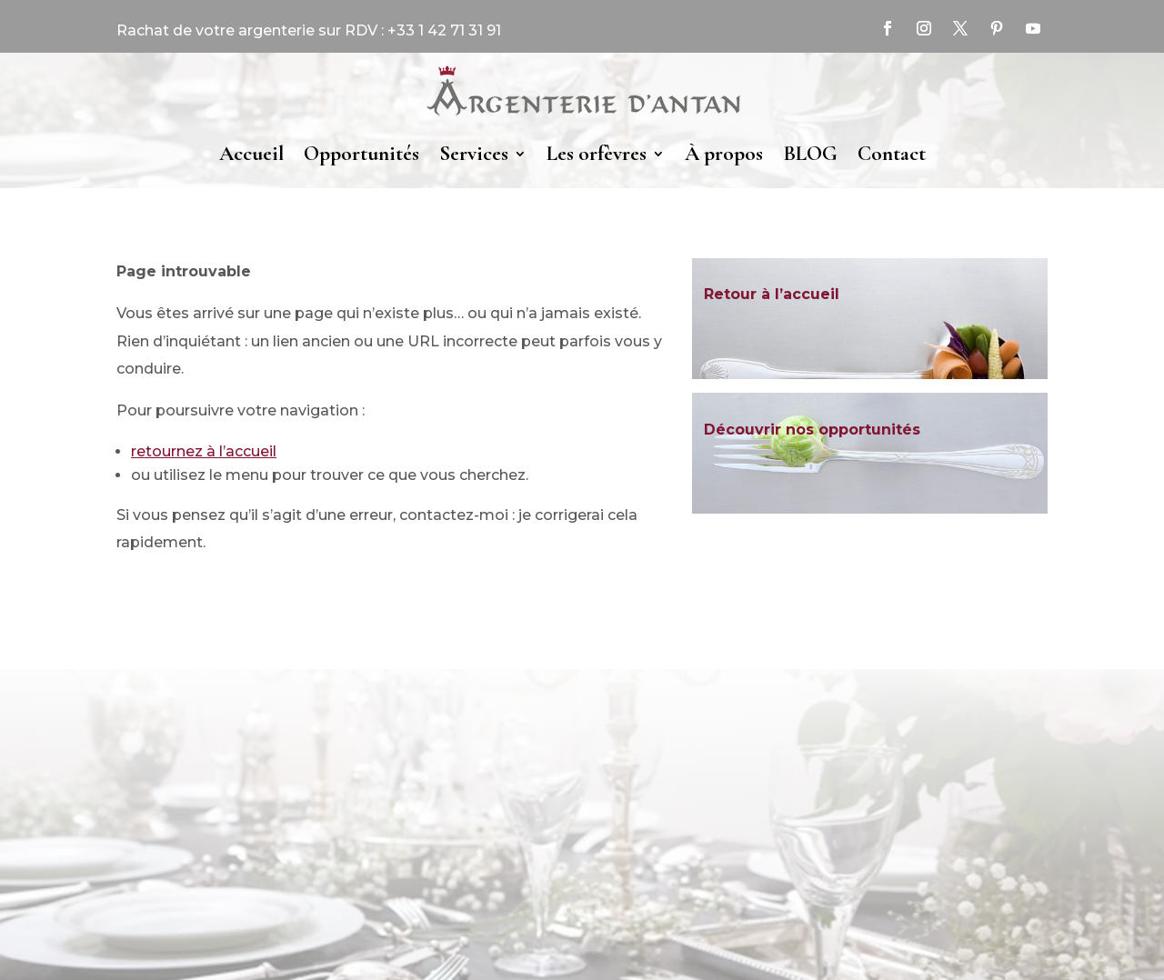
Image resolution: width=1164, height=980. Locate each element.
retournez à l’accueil (203, 451)
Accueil (251, 153)
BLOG (810, 153)
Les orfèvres (597, 153)
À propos (724, 153)
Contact (892, 153)
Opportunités (361, 153)
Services (473, 153)
